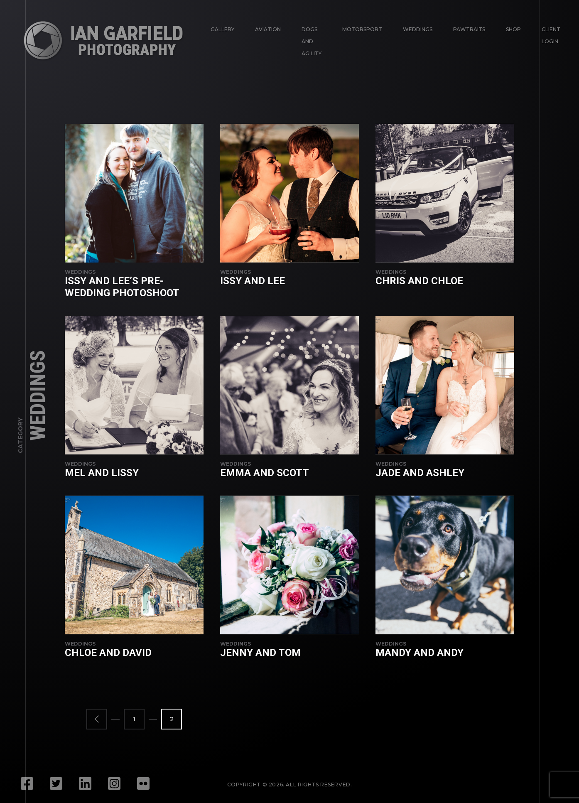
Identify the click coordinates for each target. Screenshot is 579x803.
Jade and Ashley (419, 473)
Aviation (268, 29)
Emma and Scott (264, 473)
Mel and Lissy (102, 473)
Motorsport (362, 29)
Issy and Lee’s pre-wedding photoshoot (122, 287)
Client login (551, 35)
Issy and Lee (252, 281)
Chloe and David (108, 652)
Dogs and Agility (311, 41)
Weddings (417, 29)
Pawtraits (469, 29)
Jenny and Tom (260, 652)
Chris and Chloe (419, 281)
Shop (513, 29)
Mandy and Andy (419, 652)
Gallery (222, 29)
